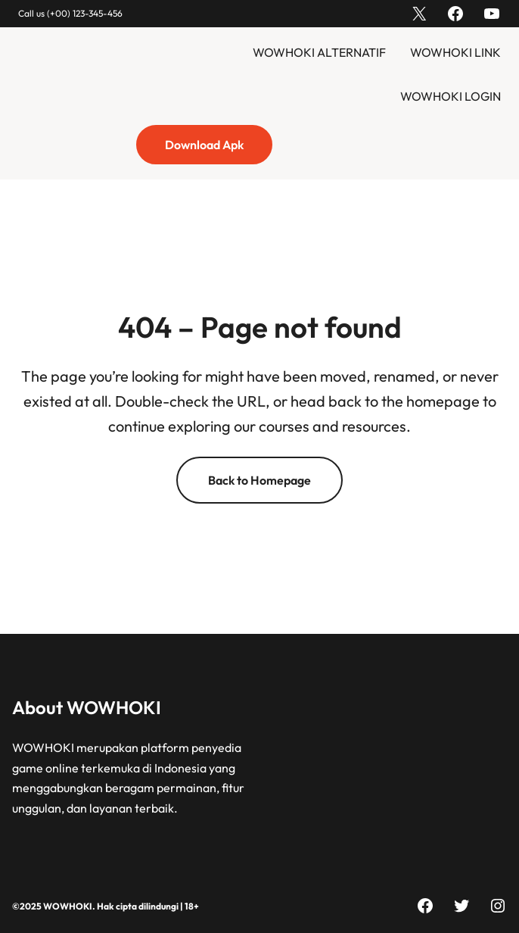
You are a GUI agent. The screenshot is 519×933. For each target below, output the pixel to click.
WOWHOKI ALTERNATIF (319, 52)
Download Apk (204, 144)
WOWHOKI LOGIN (450, 96)
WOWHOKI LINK (455, 52)
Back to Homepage (259, 480)
